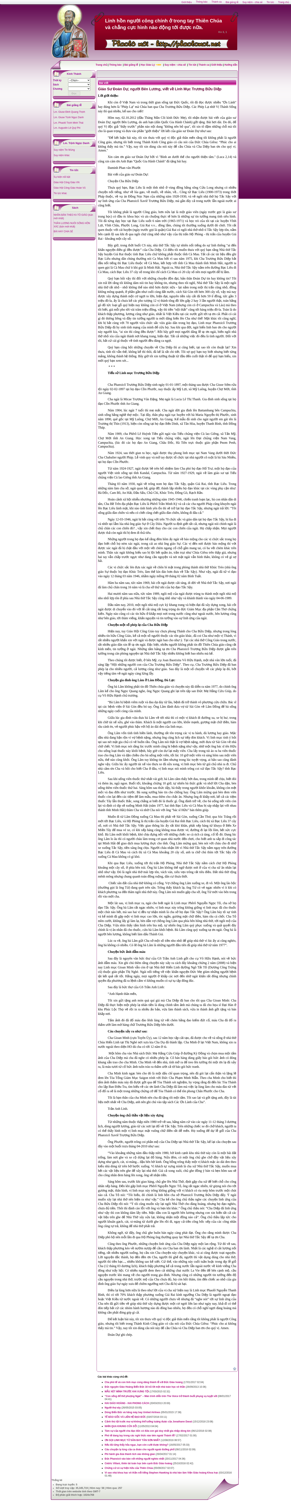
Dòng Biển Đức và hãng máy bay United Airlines (132, 1412)
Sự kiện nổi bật (62, 177)
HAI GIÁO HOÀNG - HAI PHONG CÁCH (127, 1403)
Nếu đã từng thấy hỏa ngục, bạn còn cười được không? (136, 1444)
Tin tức (193, 64)
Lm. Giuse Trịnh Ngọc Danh (69, 117)
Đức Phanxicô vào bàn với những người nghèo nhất (134, 1458)
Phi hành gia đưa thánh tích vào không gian (130, 1454)
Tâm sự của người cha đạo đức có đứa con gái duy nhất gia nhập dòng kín (148, 1430)
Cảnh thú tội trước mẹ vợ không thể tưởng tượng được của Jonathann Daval (148, 1421)
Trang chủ (101, 64)
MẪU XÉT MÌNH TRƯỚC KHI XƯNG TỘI (127, 1391)
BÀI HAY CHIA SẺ (63, 231)
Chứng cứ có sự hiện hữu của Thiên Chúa (129, 1468)
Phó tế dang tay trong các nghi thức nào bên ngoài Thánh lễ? (140, 1435)
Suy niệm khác (62, 155)
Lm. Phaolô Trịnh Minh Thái (68, 122)
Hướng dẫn (231, 64)
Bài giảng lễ (131, 64)
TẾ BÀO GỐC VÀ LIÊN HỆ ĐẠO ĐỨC (125, 1417)
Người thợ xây (113, 1407)
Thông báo (115, 64)
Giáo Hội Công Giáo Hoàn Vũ (70, 187)
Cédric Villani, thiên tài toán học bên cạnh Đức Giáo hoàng (138, 1463)
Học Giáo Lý (148, 64)
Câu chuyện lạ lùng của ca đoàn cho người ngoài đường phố (139, 1449)
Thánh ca (204, 64)
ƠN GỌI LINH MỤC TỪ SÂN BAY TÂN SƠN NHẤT (132, 1440)
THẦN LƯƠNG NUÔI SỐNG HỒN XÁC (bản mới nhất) (72, 225)
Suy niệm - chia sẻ (175, 64)
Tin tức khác (60, 193)
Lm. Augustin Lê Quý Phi (67, 127)
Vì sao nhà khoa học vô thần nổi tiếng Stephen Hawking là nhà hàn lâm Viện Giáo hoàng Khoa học (161, 1472)
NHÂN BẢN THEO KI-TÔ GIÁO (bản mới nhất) (73, 216)
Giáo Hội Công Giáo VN (67, 182)
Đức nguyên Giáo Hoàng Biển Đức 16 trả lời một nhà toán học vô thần (145, 1386)
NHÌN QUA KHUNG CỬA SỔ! (121, 1426)
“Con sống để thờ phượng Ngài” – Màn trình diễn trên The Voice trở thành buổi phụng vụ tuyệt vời (161, 1396)
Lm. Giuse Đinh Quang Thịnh (69, 111)
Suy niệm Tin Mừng (64, 149)
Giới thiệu (216, 64)
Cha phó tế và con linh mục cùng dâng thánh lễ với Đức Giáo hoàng (144, 1382)
